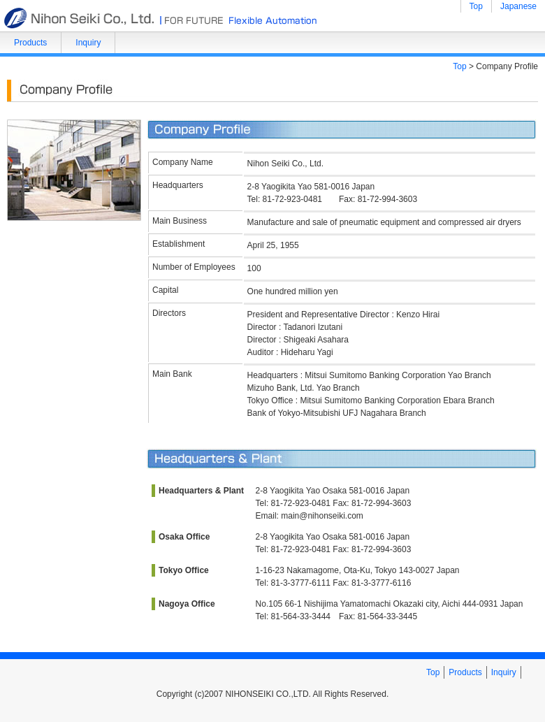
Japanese (518, 6)
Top (476, 6)
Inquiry (88, 43)
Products (30, 43)
